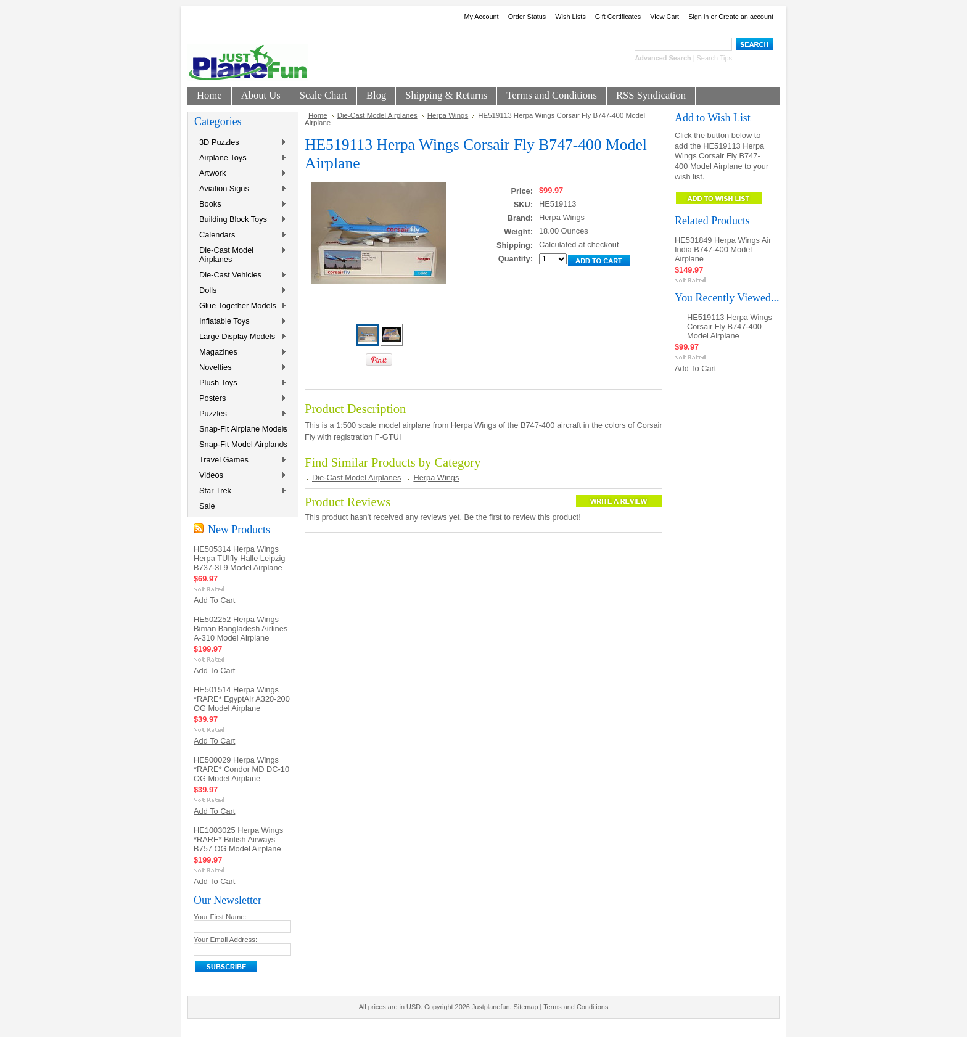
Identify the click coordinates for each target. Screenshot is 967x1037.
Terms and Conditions (575, 1006)
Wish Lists (570, 16)
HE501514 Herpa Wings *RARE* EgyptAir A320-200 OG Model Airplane (242, 699)
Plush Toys (240, 383)
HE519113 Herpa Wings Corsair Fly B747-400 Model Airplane (729, 326)
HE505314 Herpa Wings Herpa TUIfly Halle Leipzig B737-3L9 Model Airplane (239, 558)
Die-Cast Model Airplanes (240, 254)
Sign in (698, 16)
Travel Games (240, 460)
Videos (240, 475)
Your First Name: (220, 916)
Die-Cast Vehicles (240, 275)
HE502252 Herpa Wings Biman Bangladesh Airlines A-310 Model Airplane (240, 628)
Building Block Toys (240, 220)
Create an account (745, 16)
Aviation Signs (240, 189)
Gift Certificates (618, 16)
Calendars (240, 235)
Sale (207, 505)
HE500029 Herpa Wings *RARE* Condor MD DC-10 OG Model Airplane (241, 769)
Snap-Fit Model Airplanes (240, 445)
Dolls (240, 290)
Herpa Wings (448, 115)
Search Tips (714, 58)
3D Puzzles (240, 142)
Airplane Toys (240, 158)
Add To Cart (214, 600)
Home (317, 115)
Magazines (240, 352)
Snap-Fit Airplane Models (240, 429)
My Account (481, 16)
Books (240, 204)
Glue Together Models (240, 306)
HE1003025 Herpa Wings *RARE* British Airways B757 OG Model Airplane (238, 839)
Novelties (240, 368)
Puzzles (240, 414)
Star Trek (240, 491)
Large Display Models (240, 337)
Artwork (240, 173)
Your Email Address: (225, 939)
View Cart (664, 16)
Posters (240, 398)
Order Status (527, 16)
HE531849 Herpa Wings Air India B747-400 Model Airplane (723, 249)
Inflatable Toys (240, 321)
